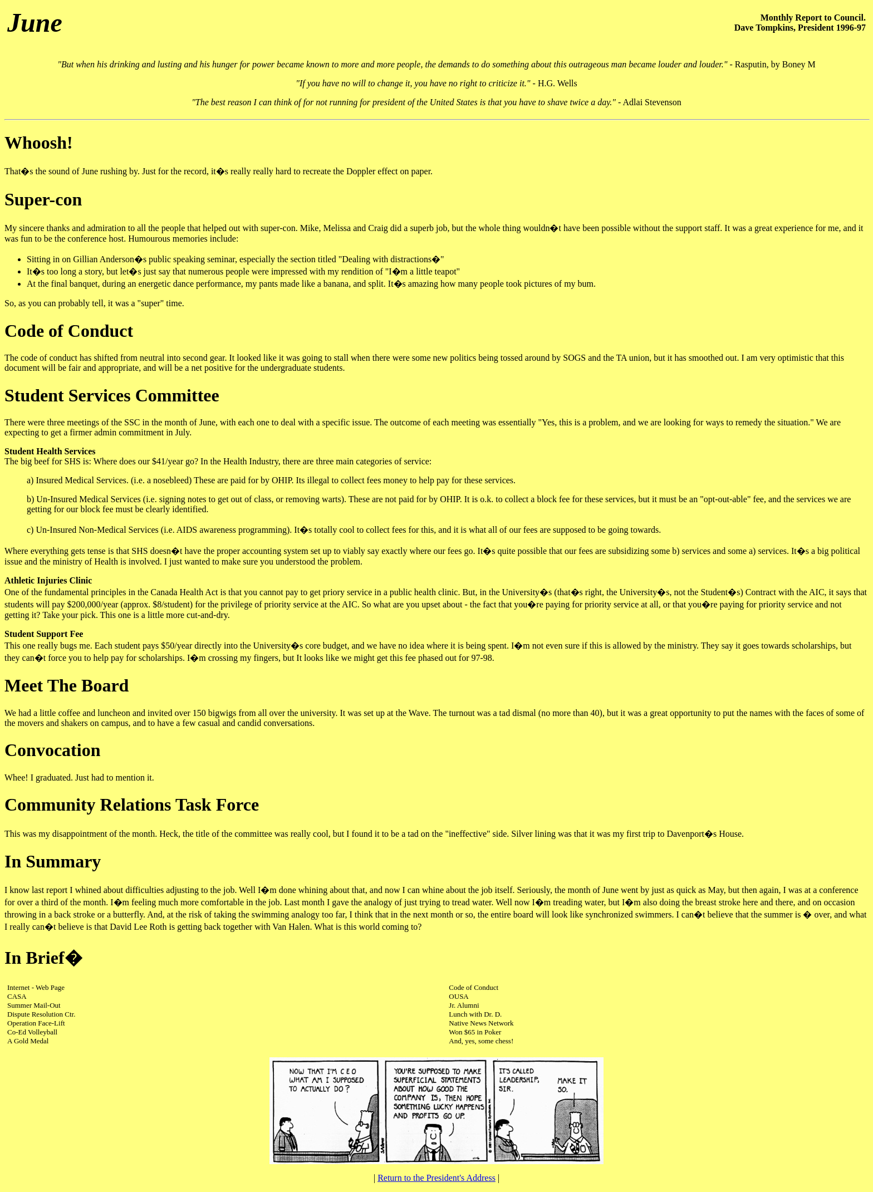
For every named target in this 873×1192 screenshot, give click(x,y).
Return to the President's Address (436, 1178)
